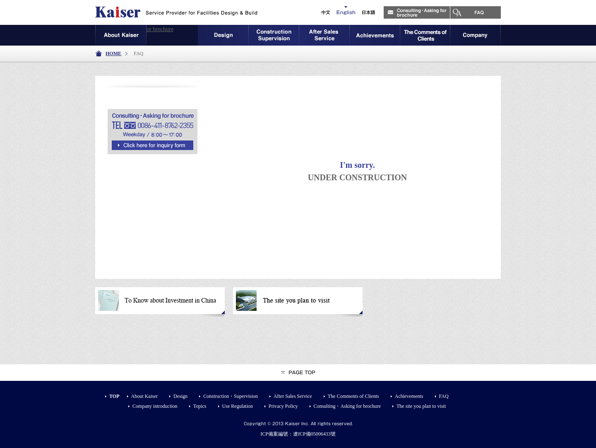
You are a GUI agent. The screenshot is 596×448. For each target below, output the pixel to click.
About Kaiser (144, 396)
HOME (113, 53)
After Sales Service (293, 396)
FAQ (444, 396)
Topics (200, 406)
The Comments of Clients (353, 396)
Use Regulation (237, 406)
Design (180, 396)
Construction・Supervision (230, 396)
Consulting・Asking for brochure (134, 29)
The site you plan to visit (421, 406)
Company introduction (155, 406)
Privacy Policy (283, 406)
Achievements (409, 396)
